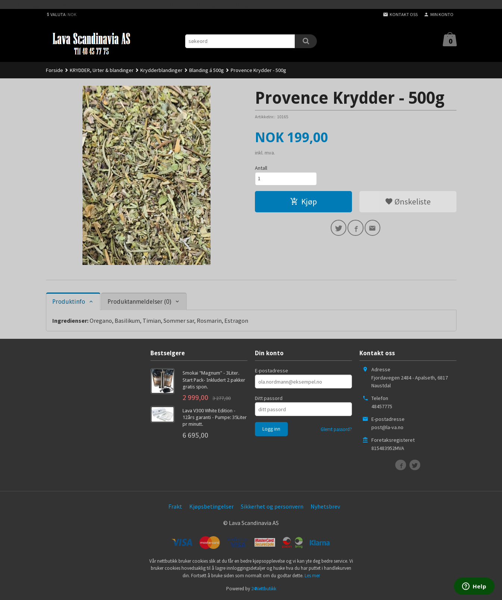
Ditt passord (269, 398)
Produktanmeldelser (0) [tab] (139, 301)
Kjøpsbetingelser (211, 506)
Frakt (175, 506)
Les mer (312, 575)
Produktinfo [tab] (68, 301)
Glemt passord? (336, 429)
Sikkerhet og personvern (272, 506)
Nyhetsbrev (325, 506)
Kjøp (303, 202)
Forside (54, 70)
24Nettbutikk (263, 588)
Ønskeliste (408, 202)
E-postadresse (271, 370)
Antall (261, 168)
